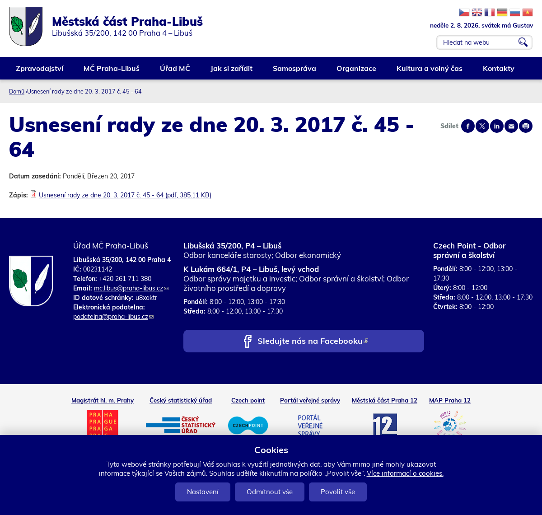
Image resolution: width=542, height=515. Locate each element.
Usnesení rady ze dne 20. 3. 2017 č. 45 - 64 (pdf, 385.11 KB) (125, 195)
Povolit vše (338, 491)
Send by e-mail (511, 126)
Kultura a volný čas (430, 72)
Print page (526, 126)
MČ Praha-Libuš (112, 72)
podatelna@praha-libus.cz (113, 317)
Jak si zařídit (232, 72)
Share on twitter (482, 126)
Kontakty (499, 72)
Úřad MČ (175, 72)
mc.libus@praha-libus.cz (131, 288)
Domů (16, 91)
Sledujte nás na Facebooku (312, 342)
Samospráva (295, 72)
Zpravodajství (40, 72)
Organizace (357, 72)
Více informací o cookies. (405, 473)
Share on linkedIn (497, 126)
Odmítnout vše (270, 491)
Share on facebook (468, 126)
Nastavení (203, 491)
